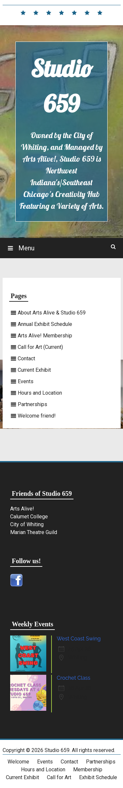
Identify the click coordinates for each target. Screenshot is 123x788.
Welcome (18, 762)
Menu (25, 248)
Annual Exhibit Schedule (45, 324)
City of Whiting (27, 524)
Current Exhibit (34, 370)
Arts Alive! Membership (45, 335)
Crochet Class (73, 678)
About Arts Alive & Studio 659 (52, 313)
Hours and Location (40, 393)
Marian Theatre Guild (33, 532)
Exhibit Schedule (98, 777)
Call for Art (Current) (40, 347)
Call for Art (59, 777)
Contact (26, 358)
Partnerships (32, 404)
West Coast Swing (79, 639)
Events (25, 381)
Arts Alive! (22, 509)
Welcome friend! (37, 416)
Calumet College (29, 516)
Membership (87, 769)
